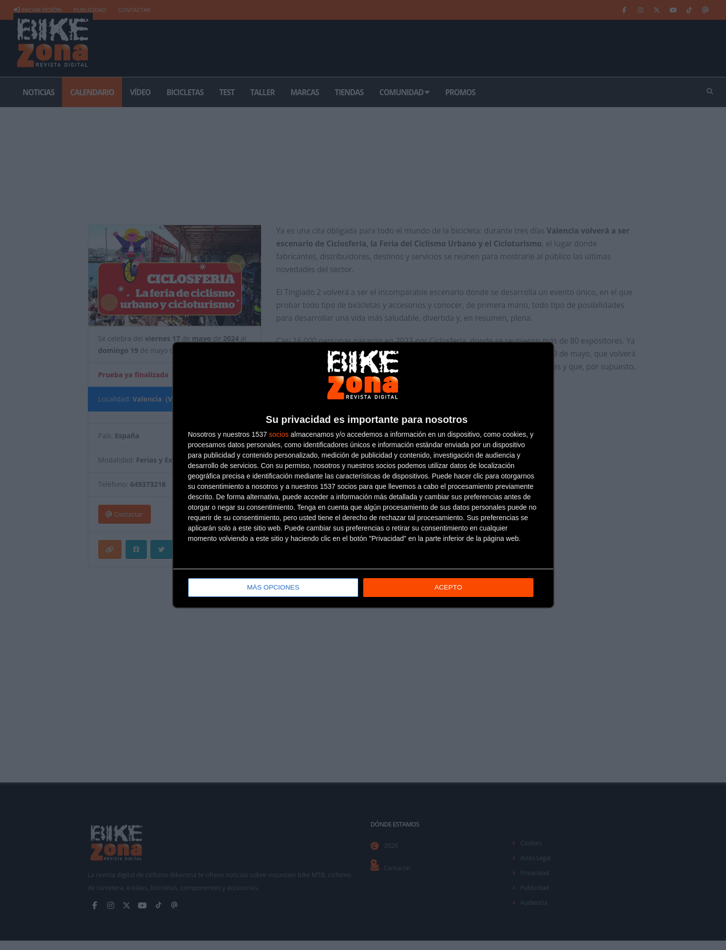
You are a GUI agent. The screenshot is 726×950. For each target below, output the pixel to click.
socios (279, 434)
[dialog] (363, 475)
